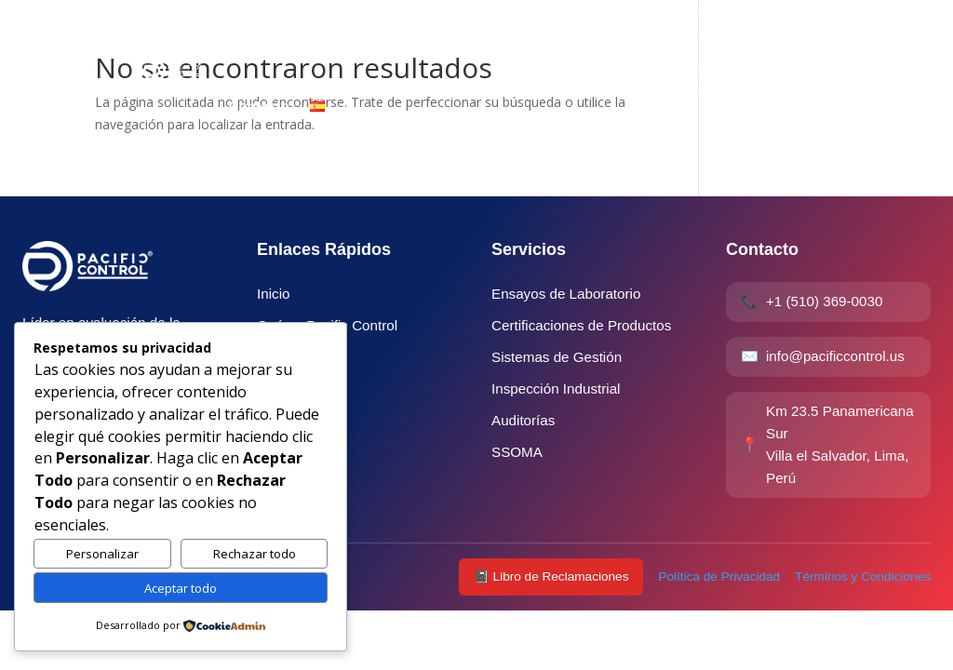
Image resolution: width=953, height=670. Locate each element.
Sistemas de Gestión (556, 357)
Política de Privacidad (719, 576)
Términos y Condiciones (863, 576)
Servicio (313, 35)
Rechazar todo (254, 553)
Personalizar (102, 553)
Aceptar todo (180, 588)
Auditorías (523, 420)
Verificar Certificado (711, 51)
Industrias (393, 35)
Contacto (259, 106)
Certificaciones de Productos (581, 325)
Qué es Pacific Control (522, 35)
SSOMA (517, 452)
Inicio (247, 35)
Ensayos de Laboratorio (565, 294)
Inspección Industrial (555, 388)
